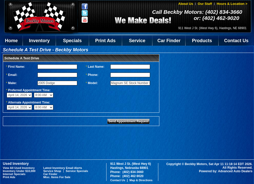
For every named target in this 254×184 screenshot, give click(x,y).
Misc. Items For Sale (57, 177)
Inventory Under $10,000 (19, 170)
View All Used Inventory (19, 167)
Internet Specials (14, 174)
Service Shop (52, 170)
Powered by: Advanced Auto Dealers (226, 171)
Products (202, 40)
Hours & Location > (232, 4)
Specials (72, 40)
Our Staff (205, 4)
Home (11, 40)
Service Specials (77, 170)
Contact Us (236, 40)
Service (137, 40)
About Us (185, 4)
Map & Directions (141, 180)
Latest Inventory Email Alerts (62, 167)
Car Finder (168, 40)
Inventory (39, 40)
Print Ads (105, 40)
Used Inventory (16, 164)
